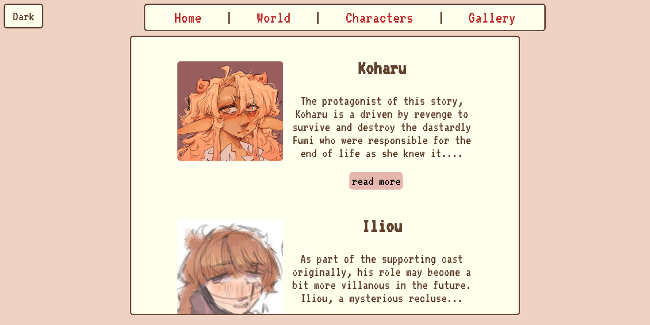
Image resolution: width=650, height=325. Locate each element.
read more (376, 180)
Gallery (491, 17)
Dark (23, 16)
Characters (379, 17)
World (273, 17)
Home (187, 17)
